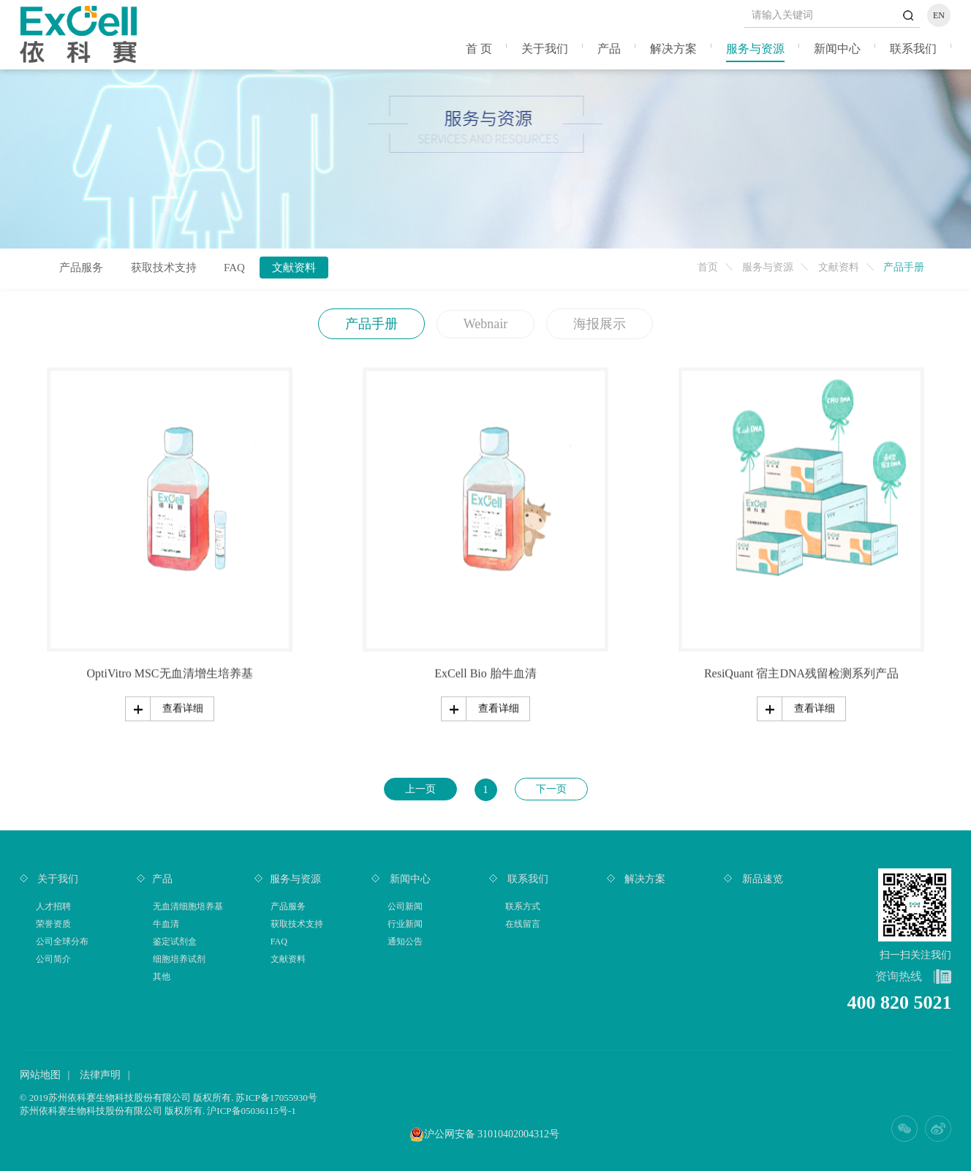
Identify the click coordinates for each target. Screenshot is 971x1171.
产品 (609, 48)
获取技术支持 (164, 267)
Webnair (486, 324)
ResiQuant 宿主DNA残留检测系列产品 (801, 672)
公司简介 (53, 959)
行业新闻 (405, 924)
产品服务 (81, 267)
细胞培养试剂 (179, 959)
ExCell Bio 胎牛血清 (485, 672)
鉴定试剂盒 (175, 941)
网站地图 (40, 1074)
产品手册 (371, 324)
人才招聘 (53, 906)
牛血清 (166, 924)
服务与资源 (755, 48)
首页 (708, 267)
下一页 (551, 789)
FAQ (234, 267)
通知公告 (405, 941)
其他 (161, 976)
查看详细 (182, 707)
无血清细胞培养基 (188, 906)
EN (939, 15)
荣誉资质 (53, 924)
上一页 (420, 789)
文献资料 (838, 267)
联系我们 (913, 48)
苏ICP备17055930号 (276, 1097)
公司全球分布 (62, 941)
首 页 (479, 48)
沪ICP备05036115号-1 (251, 1110)
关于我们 (544, 48)
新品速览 (761, 878)
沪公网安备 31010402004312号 (492, 1134)
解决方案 (673, 48)
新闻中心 (837, 48)
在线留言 (522, 924)
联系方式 (522, 906)
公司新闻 (405, 906)
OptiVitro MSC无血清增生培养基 (169, 672)
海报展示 (599, 324)
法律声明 (100, 1074)
